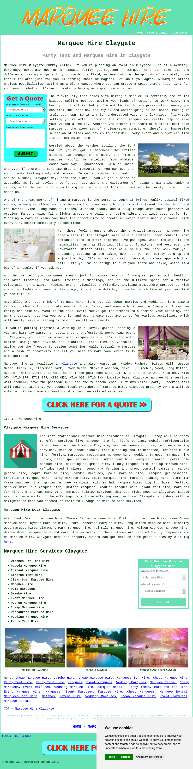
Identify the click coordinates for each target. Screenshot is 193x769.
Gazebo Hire (64, 677)
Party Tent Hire (18, 682)
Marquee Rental (163, 682)
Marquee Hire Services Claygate (45, 551)
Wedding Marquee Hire (73, 687)
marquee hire (40, 532)
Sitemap (6, 736)
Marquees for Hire (133, 677)
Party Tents (139, 687)
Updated (26, 736)
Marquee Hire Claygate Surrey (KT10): (38, 65)
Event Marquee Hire (22, 691)
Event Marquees (99, 682)
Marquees (75, 682)
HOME (140, 32)
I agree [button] (111, 756)
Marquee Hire (110, 691)
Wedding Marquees (131, 682)
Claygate (69, 363)
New (16, 736)
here (7, 541)
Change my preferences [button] (149, 756)
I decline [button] (125, 756)
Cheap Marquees (141, 691)
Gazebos (48, 696)
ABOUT (150, 32)
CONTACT (164, 32)
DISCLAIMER (180, 32)
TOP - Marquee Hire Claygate (29, 708)
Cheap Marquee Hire (32, 677)
